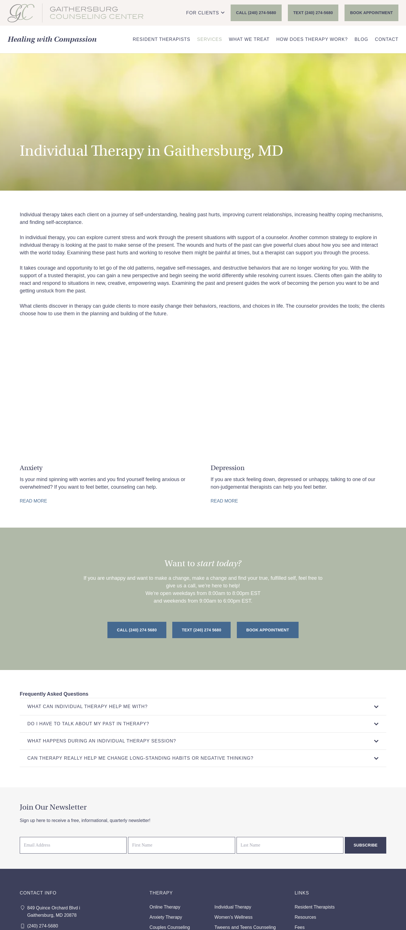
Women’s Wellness (234, 917)
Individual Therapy (233, 907)
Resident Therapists (315, 907)
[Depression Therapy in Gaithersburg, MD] (298, 422)
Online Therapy (164, 907)
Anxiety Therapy (165, 917)
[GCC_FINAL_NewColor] (75, 13)
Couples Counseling (169, 927)
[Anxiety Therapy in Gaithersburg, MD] (107, 422)
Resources (305, 917)
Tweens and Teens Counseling (245, 927)
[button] (205, 12)
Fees (300, 927)
